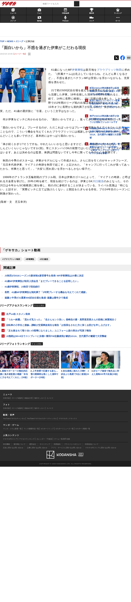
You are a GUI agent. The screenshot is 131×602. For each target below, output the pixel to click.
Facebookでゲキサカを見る (102, 209)
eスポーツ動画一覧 (83, 564)
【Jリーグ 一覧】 (21, 60)
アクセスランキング (26, 574)
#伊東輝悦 (31, 340)
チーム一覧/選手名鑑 (62, 574)
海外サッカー (39, 533)
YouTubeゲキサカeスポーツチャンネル (42, 554)
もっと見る (42, 397)
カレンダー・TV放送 (44, 574)
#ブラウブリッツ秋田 (13, 340)
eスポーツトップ (47, 564)
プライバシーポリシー (72, 579)
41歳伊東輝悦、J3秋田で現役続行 (23, 374)
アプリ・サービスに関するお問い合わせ (66, 583)
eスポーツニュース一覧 (65, 564)
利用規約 (57, 579)
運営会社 (32, 579)
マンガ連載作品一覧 (31, 564)
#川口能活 (45, 340)
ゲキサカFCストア (10, 574)
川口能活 (7, 257)
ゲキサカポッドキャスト (68, 554)
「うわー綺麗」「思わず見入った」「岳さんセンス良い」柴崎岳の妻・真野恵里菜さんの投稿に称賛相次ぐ (42, 413)
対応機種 (6, 579)
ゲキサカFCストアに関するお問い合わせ (100, 583)
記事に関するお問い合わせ (37, 583)
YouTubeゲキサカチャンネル (14, 554)
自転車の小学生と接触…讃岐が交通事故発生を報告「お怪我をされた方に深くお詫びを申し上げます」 (42, 422)
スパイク (50, 533)
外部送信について (91, 579)
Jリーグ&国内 (17, 533)
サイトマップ (45, 579)
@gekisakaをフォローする (102, 202)
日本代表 (6, 533)
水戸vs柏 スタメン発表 (20, 406)
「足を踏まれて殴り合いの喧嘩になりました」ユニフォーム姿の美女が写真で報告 (42, 431)
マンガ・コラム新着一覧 (12, 564)
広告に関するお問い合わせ (13, 583)
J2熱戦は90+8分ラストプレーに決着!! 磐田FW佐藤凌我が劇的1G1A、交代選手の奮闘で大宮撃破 (40, 440)
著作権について (19, 579)
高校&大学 (28, 533)
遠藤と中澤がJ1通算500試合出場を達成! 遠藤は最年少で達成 (37, 389)
